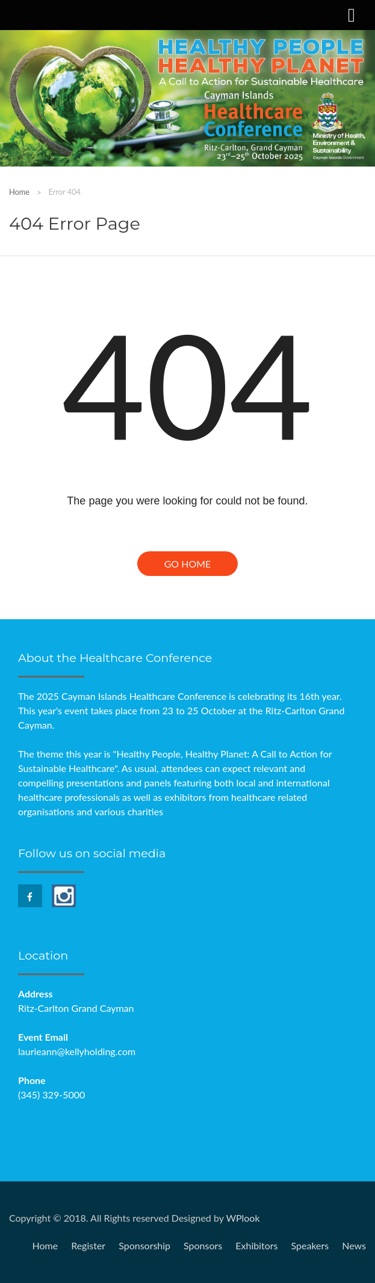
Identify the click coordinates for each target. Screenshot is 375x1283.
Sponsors (203, 1245)
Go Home (187, 563)
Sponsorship (144, 1245)
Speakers (310, 1245)
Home (19, 192)
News (354, 1245)
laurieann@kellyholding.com (76, 1051)
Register (88, 1245)
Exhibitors (256, 1245)
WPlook (242, 1217)
